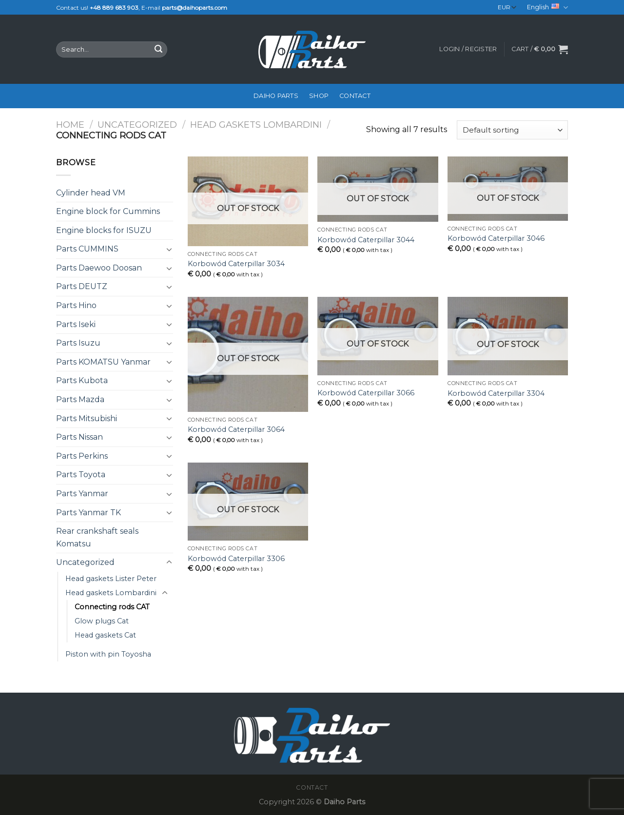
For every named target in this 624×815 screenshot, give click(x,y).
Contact (354, 95)
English (547, 7)
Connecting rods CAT (112, 606)
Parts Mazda (80, 399)
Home (70, 124)
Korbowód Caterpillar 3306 (236, 558)
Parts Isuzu (78, 343)
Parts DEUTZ (81, 286)
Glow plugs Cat (102, 621)
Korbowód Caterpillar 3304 (496, 393)
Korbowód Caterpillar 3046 (496, 238)
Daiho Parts (276, 95)
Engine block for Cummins (108, 211)
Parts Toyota (80, 474)
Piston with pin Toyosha (108, 654)
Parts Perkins (82, 456)
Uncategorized (137, 124)
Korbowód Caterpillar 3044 (365, 239)
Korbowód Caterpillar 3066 (365, 392)
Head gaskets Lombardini (256, 124)
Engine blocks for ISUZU (104, 230)
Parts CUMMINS (87, 248)
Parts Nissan (79, 437)
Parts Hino (76, 305)
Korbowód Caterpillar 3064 (236, 429)
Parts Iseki (76, 324)
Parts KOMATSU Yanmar (103, 362)
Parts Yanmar (82, 493)
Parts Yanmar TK (88, 512)
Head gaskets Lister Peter (110, 578)
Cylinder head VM (90, 192)
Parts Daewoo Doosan (99, 267)
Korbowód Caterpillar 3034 (236, 263)
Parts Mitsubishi (86, 418)
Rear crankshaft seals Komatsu (97, 537)
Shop (319, 95)
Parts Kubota (82, 380)
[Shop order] (512, 129)
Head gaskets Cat (105, 635)
